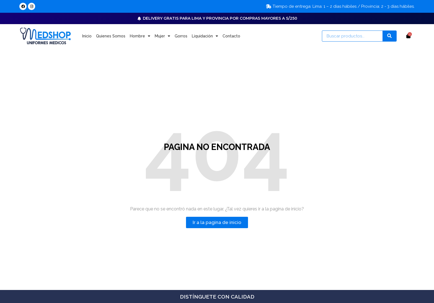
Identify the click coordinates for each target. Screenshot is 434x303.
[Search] (389, 36)
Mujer (162, 36)
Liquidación (205, 36)
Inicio (87, 36)
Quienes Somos (110, 36)
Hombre (140, 36)
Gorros (181, 36)
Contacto (231, 36)
